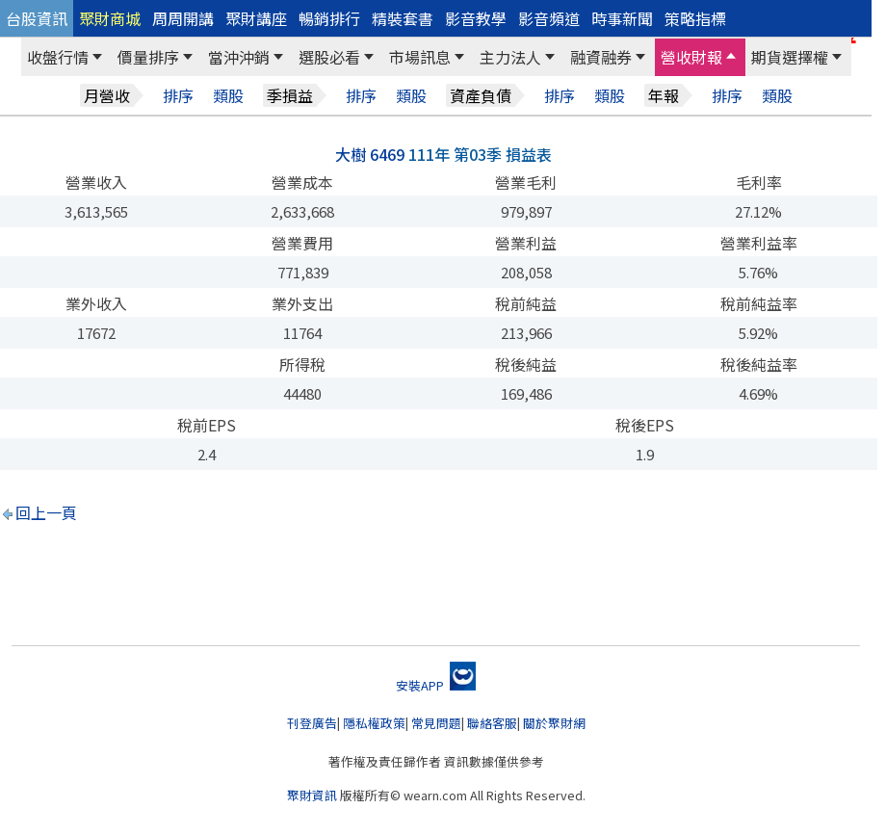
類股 (228, 96)
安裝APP (436, 685)
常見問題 (436, 723)
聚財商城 (110, 18)
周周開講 (183, 18)
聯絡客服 (492, 723)
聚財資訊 (312, 795)
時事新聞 (622, 18)
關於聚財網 (554, 723)
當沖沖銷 (239, 56)
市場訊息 (420, 56)
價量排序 (148, 56)
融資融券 (601, 56)
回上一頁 (46, 512)
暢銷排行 (329, 18)
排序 (178, 96)
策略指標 (695, 18)
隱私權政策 (374, 723)
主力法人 (510, 56)
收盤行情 (58, 56)
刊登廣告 (312, 723)
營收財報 (691, 56)
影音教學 (476, 18)
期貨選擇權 (789, 56)
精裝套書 (402, 18)
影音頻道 (549, 18)
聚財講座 (256, 18)
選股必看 (329, 56)
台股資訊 (36, 18)
